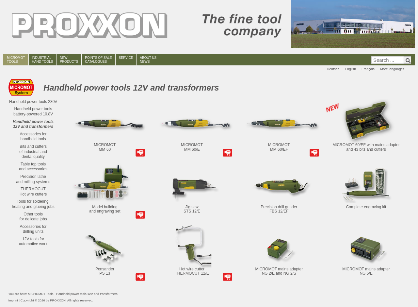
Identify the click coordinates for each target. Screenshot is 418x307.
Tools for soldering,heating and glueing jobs (33, 204)
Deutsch (333, 69)
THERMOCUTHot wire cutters (33, 191)
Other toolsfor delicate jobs (33, 217)
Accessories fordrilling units (33, 229)
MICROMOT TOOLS (16, 59)
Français (368, 69)
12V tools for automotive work (33, 242)
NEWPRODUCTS (69, 59)
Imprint (13, 300)
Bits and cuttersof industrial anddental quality (33, 151)
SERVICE (126, 58)
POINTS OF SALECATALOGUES (98, 59)
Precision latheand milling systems (33, 179)
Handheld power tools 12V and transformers (33, 124)
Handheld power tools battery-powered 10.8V (33, 111)
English (350, 69)
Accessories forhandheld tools (33, 137)
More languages (392, 69)
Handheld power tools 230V (33, 101)
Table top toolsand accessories (33, 167)
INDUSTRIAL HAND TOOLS (42, 59)
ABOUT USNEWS (148, 59)
